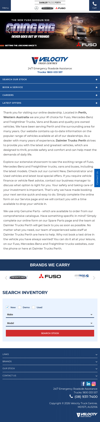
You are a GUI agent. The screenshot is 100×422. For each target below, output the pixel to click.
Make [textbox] (10, 314)
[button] (9, 30)
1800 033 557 (55, 72)
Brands (50, 361)
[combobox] (50, 314)
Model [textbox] (10, 323)
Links (50, 354)
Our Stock (50, 368)
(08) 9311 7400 (83, 397)
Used (37, 307)
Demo (24, 307)
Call (94, 5)
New (11, 307)
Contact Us (50, 376)
